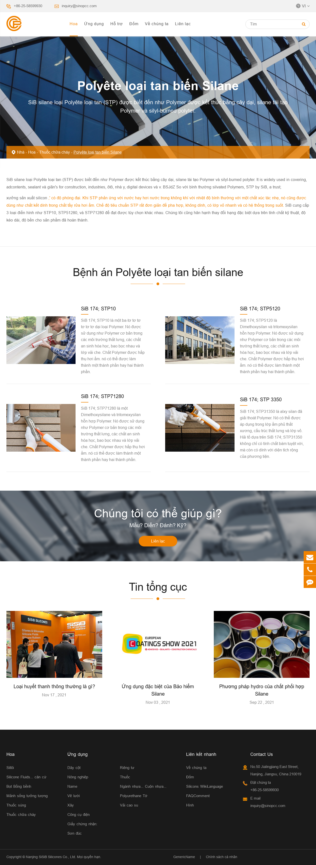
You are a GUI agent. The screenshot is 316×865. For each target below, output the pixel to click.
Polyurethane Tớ (133, 796)
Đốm (133, 23)
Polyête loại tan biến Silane (98, 152)
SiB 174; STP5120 (260, 308)
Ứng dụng (94, 23)
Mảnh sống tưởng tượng (27, 796)
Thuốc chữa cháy (54, 152)
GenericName (184, 857)
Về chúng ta (157, 23)
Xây (70, 805)
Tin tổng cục (158, 587)
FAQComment (198, 796)
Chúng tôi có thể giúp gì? (158, 513)
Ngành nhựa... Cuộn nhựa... (143, 786)
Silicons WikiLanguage (204, 786)
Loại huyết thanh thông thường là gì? (54, 686)
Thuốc (125, 777)
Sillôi (10, 767)
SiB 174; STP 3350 (261, 399)
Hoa (74, 23)
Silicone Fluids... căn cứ (26, 777)
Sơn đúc (74, 833)
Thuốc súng (16, 805)
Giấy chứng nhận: (82, 824)
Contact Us (261, 754)
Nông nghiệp (77, 777)
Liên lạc (183, 23)
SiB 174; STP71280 (102, 396)
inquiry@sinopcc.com (79, 6)
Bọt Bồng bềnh (18, 786)
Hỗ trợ (116, 23)
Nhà (20, 152)
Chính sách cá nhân (221, 857)
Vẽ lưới (73, 796)
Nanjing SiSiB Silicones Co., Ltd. (51, 857)
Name (72, 786)
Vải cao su (129, 805)
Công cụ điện (78, 814)
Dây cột (73, 767)
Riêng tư (127, 767)
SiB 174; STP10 (98, 308)
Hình (190, 805)
